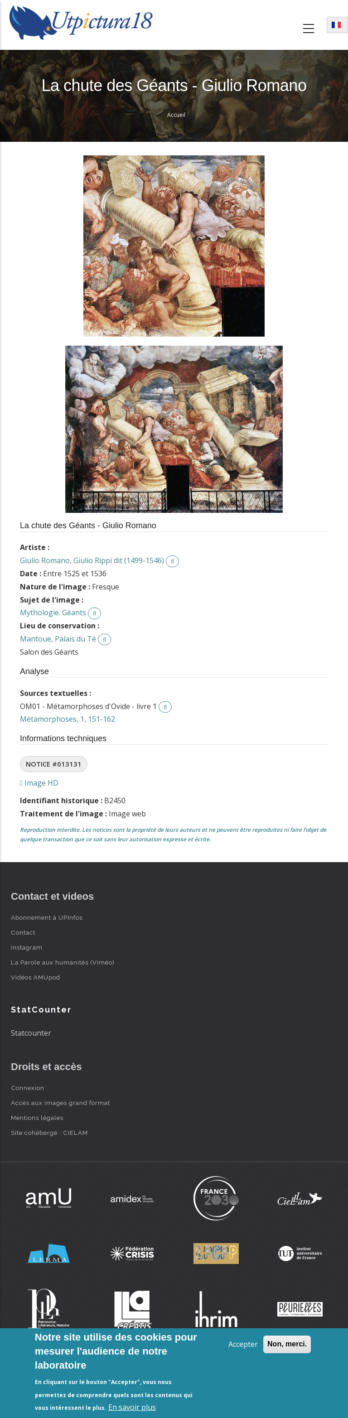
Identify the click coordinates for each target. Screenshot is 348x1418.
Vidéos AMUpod (35, 977)
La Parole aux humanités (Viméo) (63, 962)
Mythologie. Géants (53, 612)
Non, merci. (287, 1344)
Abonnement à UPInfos (46, 917)
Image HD (39, 783)
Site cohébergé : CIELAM (49, 1132)
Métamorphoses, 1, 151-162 (67, 719)
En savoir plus (132, 1407)
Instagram (27, 947)
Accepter (243, 1344)
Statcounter (31, 1033)
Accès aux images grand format (60, 1102)
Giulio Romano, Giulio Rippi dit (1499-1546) (92, 560)
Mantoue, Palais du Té (58, 639)
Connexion (27, 1087)
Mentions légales (37, 1117)
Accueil (176, 115)
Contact (23, 932)
